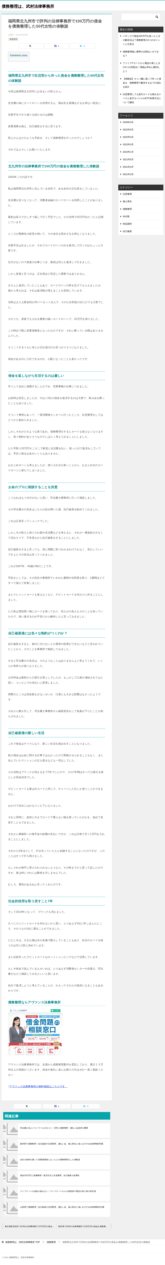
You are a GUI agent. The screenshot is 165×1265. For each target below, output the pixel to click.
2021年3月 (128, 174)
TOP (22, 1242)
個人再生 (127, 201)
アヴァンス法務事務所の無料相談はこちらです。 (38, 1086)
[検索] (140, 17)
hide (24, 55)
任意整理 (127, 194)
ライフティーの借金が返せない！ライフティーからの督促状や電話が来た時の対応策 (58, 1191)
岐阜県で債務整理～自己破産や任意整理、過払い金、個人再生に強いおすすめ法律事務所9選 (61, 1144)
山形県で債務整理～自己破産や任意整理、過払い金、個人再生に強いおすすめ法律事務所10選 (62, 1207)
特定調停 (127, 224)
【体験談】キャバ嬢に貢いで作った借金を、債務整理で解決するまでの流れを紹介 (142, 82)
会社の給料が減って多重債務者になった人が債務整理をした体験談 (50, 1159)
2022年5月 (128, 129)
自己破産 (127, 231)
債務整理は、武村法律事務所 (33, 5)
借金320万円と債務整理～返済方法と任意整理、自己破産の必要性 (49, 1175)
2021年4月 (128, 167)
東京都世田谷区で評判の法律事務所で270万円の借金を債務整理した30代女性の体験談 (31, 1226)
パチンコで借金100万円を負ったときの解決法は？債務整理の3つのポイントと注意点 (141, 40)
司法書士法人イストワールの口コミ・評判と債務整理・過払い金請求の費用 (54, 1128)
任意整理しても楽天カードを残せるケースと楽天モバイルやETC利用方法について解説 (142, 98)
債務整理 (13, 39)
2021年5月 (128, 159)
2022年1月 (128, 152)
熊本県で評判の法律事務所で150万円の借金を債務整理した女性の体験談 (85, 1226)
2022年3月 (128, 144)
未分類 (126, 216)
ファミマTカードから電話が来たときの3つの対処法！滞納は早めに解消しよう (141, 67)
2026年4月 (128, 122)
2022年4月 (128, 137)
